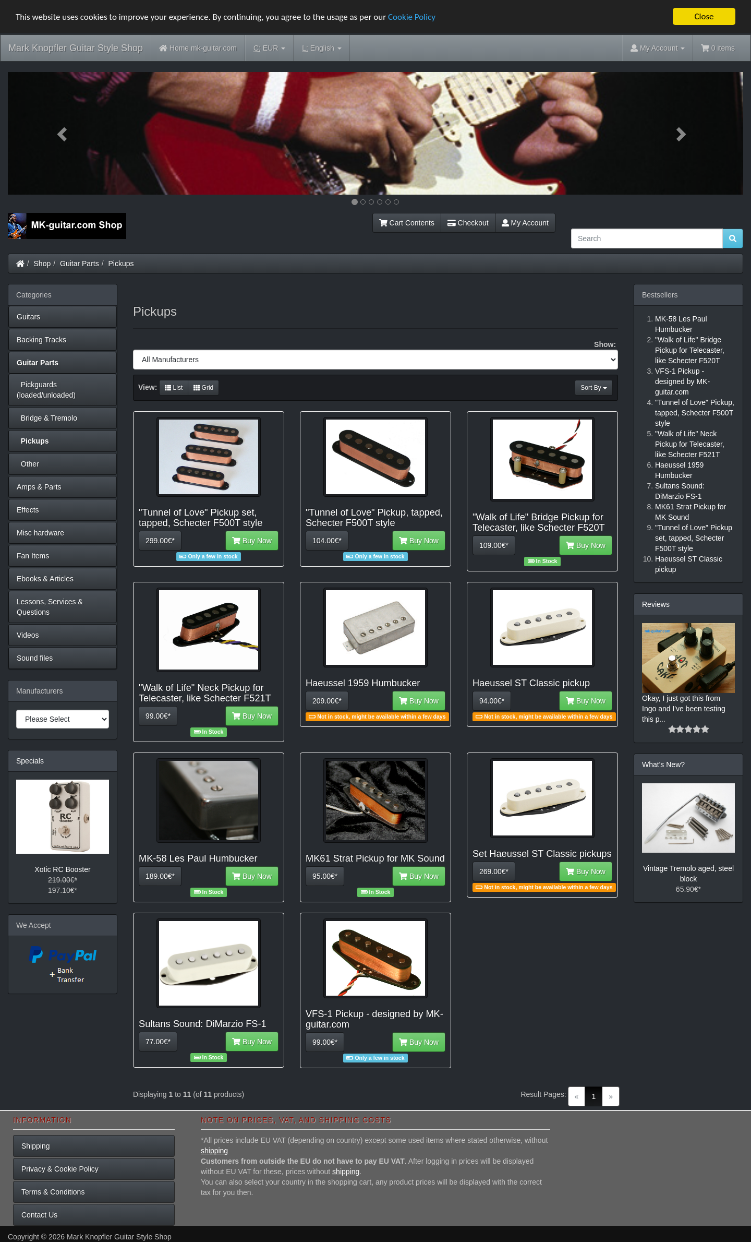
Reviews (656, 604)
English (321, 48)
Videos (28, 635)
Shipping (35, 1146)
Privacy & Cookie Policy (60, 1169)
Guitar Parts (79, 263)
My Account (525, 223)
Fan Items (33, 556)
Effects (28, 510)
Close (703, 16)
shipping (214, 1151)
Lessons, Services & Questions (50, 607)
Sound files (35, 658)
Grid (203, 387)
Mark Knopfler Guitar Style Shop (75, 48)
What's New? (663, 764)
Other (28, 464)
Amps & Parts (39, 487)
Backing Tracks (41, 340)
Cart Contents (406, 223)
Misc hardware (40, 533)
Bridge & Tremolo (47, 418)
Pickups (121, 263)
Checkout (468, 223)
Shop (42, 263)
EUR (269, 48)
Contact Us (39, 1215)
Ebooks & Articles (45, 579)
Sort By (593, 387)
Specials (30, 761)
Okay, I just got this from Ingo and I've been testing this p (683, 708)
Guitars (28, 317)
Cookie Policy (411, 16)
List (174, 387)
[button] (63, 133)
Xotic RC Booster (62, 869)
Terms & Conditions (52, 1192)
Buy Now (252, 540)
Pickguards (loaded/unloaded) (46, 389)
